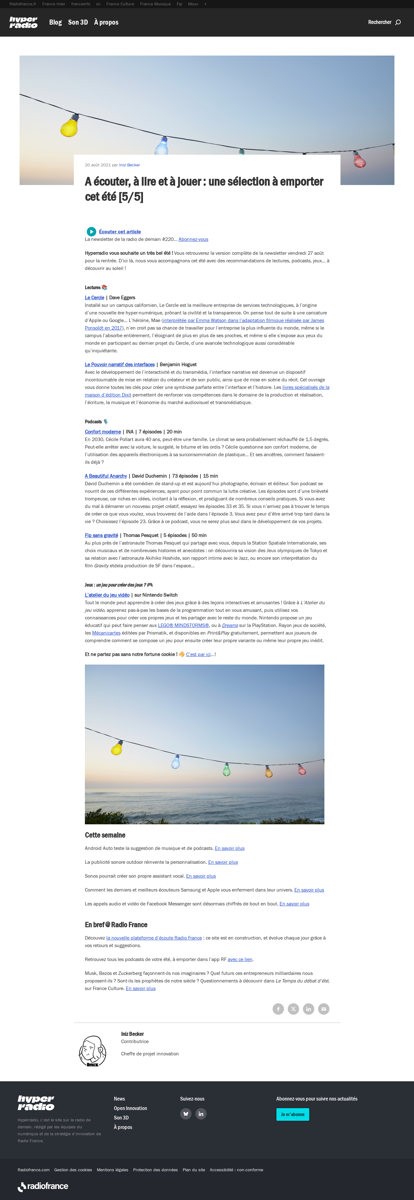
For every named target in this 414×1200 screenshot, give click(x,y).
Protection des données (155, 1170)
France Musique (155, 4)
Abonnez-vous (193, 239)
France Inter (53, 4)
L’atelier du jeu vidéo (107, 595)
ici (98, 4)
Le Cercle (94, 298)
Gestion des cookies (73, 1170)
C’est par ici (198, 654)
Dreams (230, 625)
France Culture (120, 4)
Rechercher (384, 22)
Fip (179, 4)
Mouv (193, 4)
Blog (55, 22)
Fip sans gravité (101, 535)
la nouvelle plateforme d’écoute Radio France (154, 938)
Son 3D (78, 22)
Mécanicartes (106, 633)
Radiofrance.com (34, 1170)
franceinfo (80, 4)
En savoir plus (230, 848)
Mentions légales (112, 1170)
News (119, 1099)
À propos (106, 22)
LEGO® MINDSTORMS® (183, 625)
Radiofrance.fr (22, 4)
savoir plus (144, 988)
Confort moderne (103, 432)
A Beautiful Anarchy (106, 476)
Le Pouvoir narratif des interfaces (120, 364)
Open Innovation (130, 1108)
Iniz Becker (129, 165)
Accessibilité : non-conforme (236, 1170)
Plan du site (194, 1170)
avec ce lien (240, 959)
